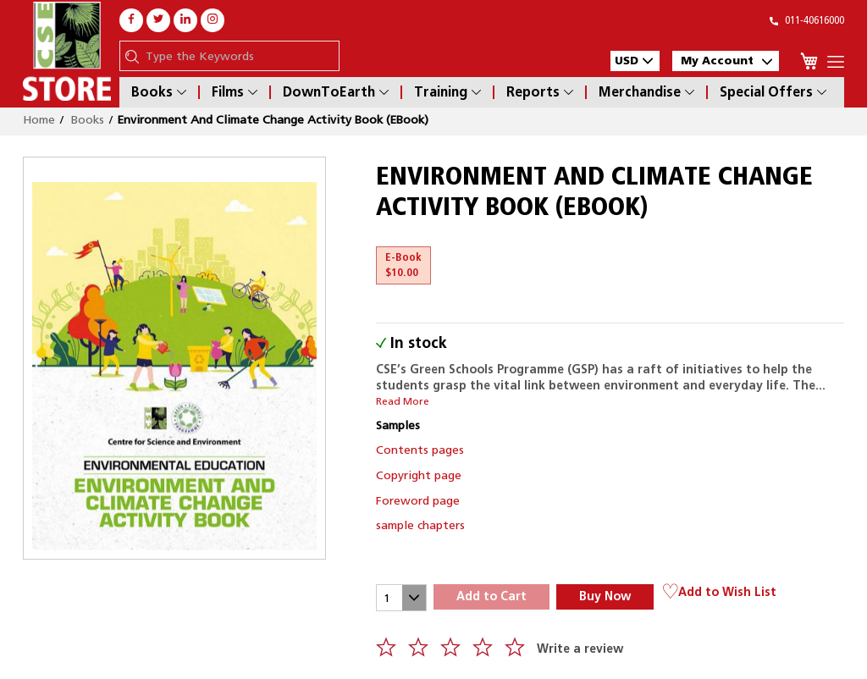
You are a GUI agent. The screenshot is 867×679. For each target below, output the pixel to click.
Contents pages (420, 449)
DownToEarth (336, 92)
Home (39, 119)
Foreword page (418, 500)
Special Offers (773, 92)
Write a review (580, 648)
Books (158, 92)
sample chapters (420, 525)
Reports (539, 92)
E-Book (403, 265)
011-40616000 (807, 20)
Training (447, 92)
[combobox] (238, 55)
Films (234, 92)
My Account (726, 60)
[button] (635, 61)
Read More (402, 401)
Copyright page (418, 475)
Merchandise (646, 92)
